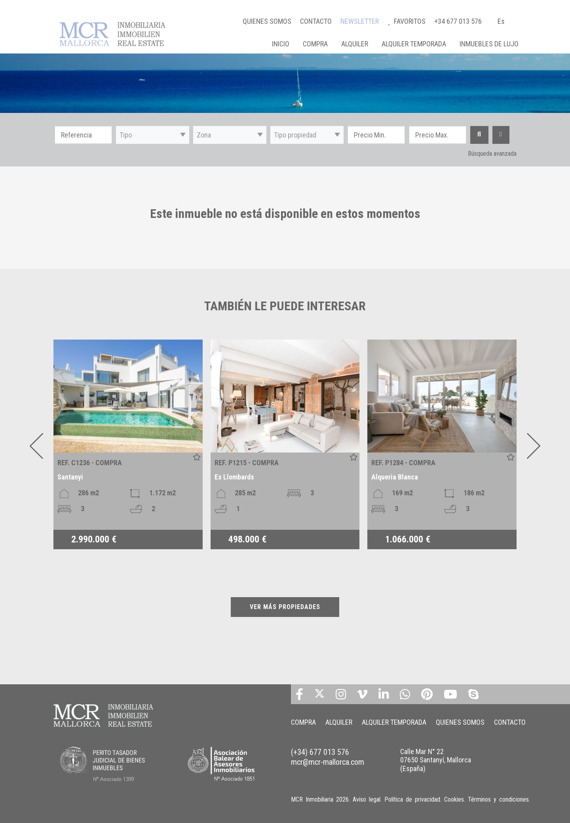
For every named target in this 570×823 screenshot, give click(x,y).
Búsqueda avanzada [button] (492, 153)
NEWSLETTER (359, 21)
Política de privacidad (412, 799)
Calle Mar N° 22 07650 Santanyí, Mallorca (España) (435, 760)
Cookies (454, 799)
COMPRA (315, 44)
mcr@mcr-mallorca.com (327, 762)
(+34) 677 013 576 (320, 752)
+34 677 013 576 (458, 21)
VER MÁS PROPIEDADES (285, 607)
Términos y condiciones (498, 799)
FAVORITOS (407, 21)
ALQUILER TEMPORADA (414, 44)
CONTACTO (316, 21)
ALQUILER (354, 44)
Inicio (280, 44)
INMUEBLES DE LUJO (489, 44)
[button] (152, 135)
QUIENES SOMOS (267, 21)
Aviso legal (366, 799)
